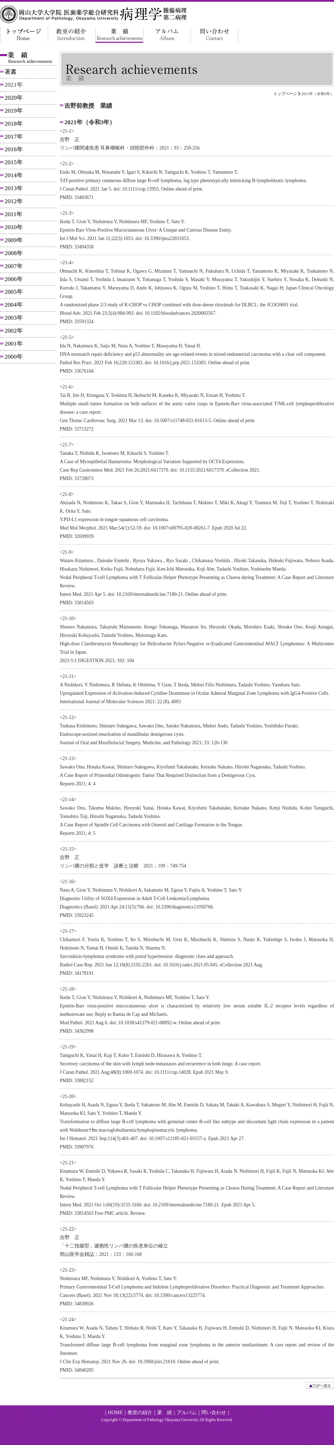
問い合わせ (213, 1412)
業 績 (164, 1412)
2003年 (14, 317)
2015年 (14, 162)
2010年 (14, 227)
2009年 (14, 240)
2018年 (14, 123)
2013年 (14, 188)
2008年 (14, 253)
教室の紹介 (140, 1412)
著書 (11, 71)
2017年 (14, 136)
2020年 (14, 97)
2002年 (14, 330)
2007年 (14, 266)
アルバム (187, 1412)
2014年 (14, 175)
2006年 (14, 279)
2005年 (14, 291)
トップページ (285, 94)
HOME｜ (118, 1412)
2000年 (14, 356)
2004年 (14, 304)
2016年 (14, 149)
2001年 (14, 343)
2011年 (14, 214)
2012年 (14, 201)
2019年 (14, 110)
